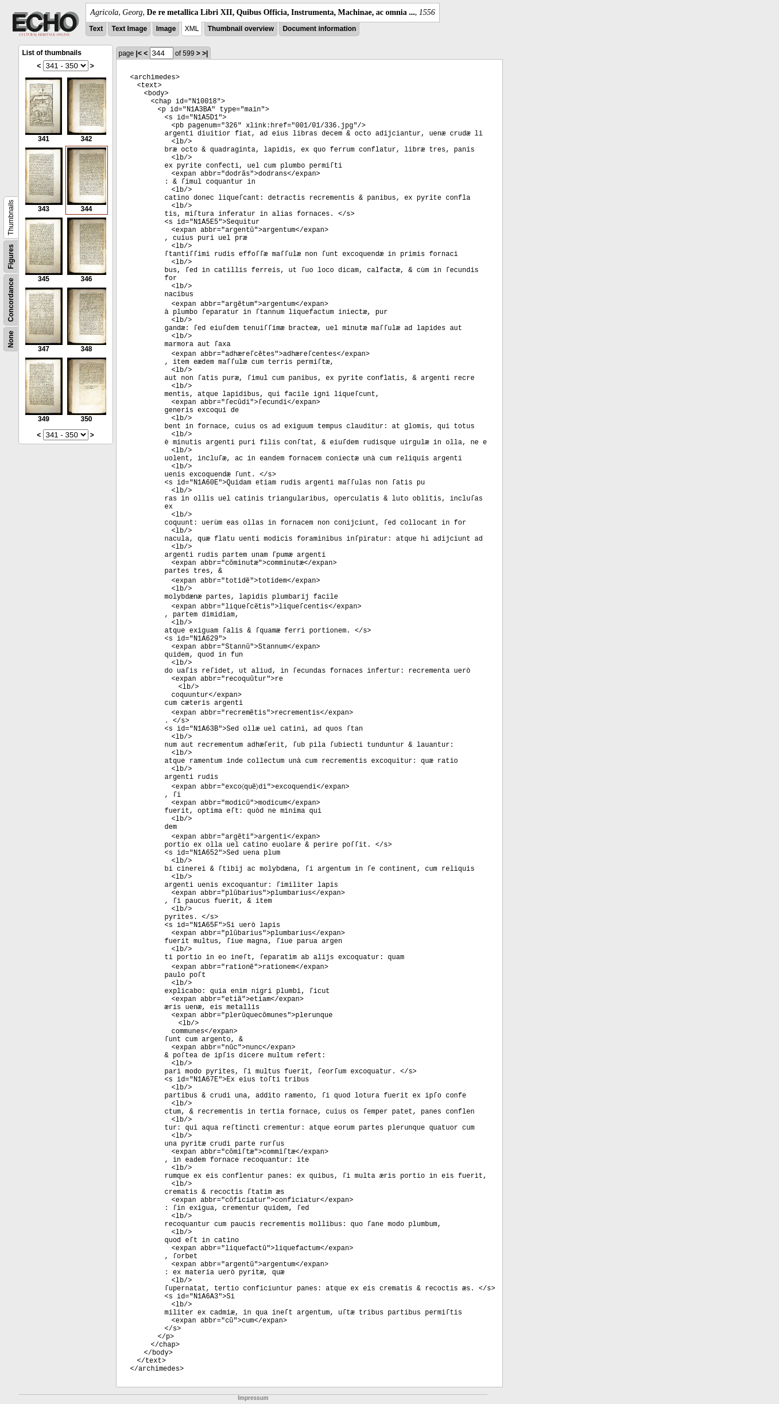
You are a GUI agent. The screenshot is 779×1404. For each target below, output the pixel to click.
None (11, 339)
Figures (11, 256)
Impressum (253, 1398)
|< (139, 53)
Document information (319, 29)
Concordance (11, 300)
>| (205, 53)
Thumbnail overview (241, 29)
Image (166, 29)
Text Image (129, 29)
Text (96, 29)
